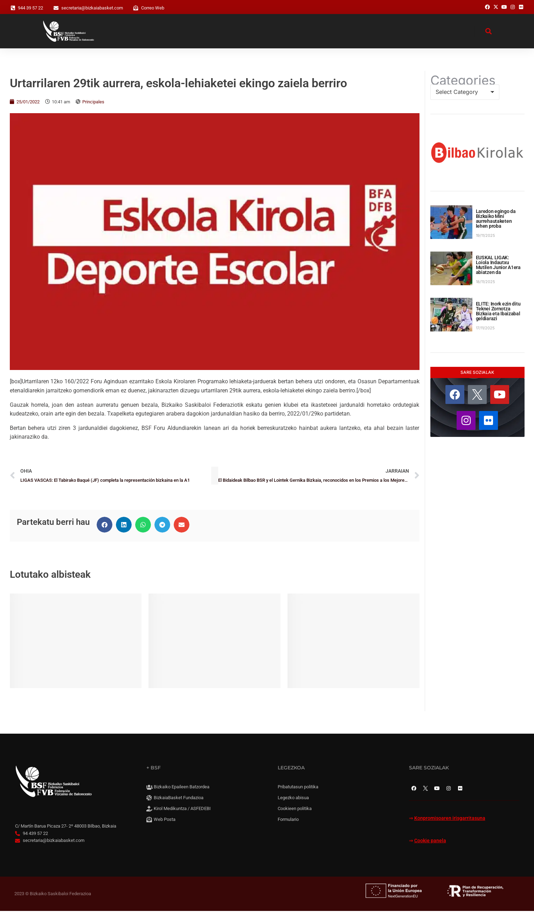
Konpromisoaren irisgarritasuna (449, 826)
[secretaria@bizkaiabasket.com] (56, 8)
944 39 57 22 (30, 8)
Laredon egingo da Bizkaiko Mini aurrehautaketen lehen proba (496, 226)
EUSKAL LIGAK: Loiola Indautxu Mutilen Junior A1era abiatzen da (498, 272)
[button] (104, 532)
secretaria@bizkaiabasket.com (92, 8)
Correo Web (152, 8)
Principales (93, 109)
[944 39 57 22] (13, 8)
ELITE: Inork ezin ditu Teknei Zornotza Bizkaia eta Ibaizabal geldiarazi (498, 319)
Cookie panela (430, 848)
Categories (462, 88)
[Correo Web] (135, 8)
